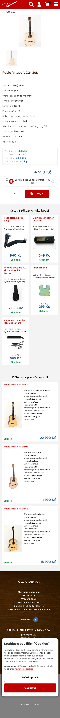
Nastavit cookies (30, 704)
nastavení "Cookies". (24, 669)
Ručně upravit (30, 677)
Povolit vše (30, 688)
